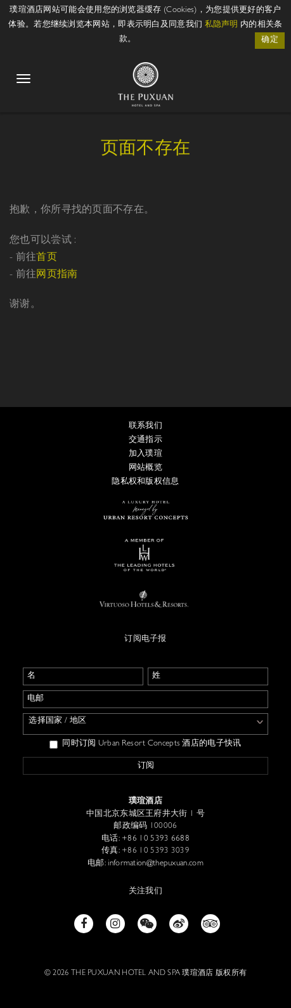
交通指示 (145, 440)
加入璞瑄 (145, 454)
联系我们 (145, 426)
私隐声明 (221, 25)
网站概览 (145, 468)
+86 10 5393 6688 (155, 839)
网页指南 (56, 275)
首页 (46, 258)
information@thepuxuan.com (155, 864)
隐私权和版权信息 (145, 482)
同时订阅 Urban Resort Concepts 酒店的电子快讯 (145, 744)
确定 (269, 40)
